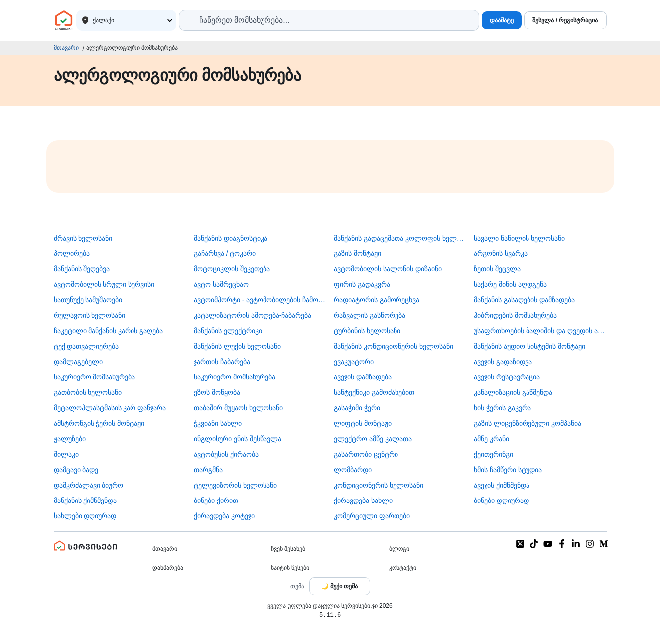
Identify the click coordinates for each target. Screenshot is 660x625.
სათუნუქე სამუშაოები (88, 300)
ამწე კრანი (491, 439)
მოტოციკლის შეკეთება (232, 269)
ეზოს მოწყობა (217, 392)
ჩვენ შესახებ (288, 548)
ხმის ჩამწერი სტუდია (508, 470)
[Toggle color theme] (339, 586)
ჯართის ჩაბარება (222, 362)
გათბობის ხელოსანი (88, 392)
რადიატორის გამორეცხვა (376, 300)
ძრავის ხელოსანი (83, 238)
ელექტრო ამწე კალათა (373, 439)
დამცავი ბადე (76, 470)
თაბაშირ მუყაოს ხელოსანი (238, 408)
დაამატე (502, 20)
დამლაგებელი (78, 362)
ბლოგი (399, 548)
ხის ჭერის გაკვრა (502, 408)
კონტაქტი (402, 567)
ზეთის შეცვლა (497, 269)
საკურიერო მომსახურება (94, 377)
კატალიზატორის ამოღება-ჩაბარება (253, 315)
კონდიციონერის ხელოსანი (378, 485)
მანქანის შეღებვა (82, 269)
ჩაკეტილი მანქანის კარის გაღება (108, 331)
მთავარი (66, 47)
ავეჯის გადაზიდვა (503, 362)
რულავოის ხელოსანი (90, 315)
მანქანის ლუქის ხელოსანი (237, 346)
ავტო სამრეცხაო (221, 284)
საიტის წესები (290, 567)
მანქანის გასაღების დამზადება (524, 300)
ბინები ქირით (216, 500)
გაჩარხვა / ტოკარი (225, 253)
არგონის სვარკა (501, 253)
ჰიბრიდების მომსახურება (515, 315)
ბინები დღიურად (501, 500)
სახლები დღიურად (85, 516)
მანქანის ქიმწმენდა (85, 500)
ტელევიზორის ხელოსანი (235, 485)
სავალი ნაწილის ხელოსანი (519, 238)
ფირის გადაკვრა (362, 284)
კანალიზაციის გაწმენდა (513, 392)
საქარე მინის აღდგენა (510, 284)
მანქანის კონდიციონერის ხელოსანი (393, 346)
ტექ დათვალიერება (86, 346)
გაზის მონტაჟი (357, 253)
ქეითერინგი (493, 454)
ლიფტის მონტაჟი (363, 423)
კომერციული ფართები (372, 516)
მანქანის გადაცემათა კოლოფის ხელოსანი (400, 238)
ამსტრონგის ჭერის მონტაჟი (99, 423)
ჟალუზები (70, 439)
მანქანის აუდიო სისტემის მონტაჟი (529, 346)
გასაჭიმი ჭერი (357, 408)
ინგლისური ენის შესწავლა (237, 439)
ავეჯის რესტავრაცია (507, 377)
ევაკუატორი (354, 362)
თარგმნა (208, 470)
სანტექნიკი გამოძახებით (374, 392)
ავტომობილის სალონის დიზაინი (388, 269)
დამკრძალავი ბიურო (89, 485)
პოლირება (72, 253)
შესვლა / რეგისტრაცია (565, 20)
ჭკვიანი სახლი (218, 423)
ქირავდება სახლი (363, 500)
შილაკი (66, 454)
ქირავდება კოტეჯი (224, 516)
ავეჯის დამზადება (363, 377)
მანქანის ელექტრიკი (228, 331)
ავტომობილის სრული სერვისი (104, 284)
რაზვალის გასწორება (369, 315)
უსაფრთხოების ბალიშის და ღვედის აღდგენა (540, 331)
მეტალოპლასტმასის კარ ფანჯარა (110, 408)
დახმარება (167, 567)
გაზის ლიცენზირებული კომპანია (527, 423)
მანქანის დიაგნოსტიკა (230, 238)
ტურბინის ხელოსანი (367, 331)
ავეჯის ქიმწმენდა (501, 485)
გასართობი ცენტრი (366, 454)
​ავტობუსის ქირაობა (226, 454)
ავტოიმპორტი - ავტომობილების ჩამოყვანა (260, 300)
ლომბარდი (353, 470)
